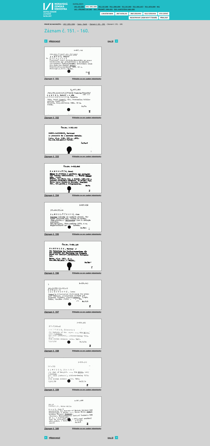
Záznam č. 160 (51, 429)
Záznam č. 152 (51, 118)
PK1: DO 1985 (103, 7)
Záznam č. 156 (51, 273)
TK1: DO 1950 (126, 7)
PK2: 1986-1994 (115, 7)
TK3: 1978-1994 (150, 7)
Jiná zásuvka (135, 13)
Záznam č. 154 (51, 195)
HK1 (158, 7)
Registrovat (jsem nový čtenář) (143, 17)
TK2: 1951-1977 (138, 7)
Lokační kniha (107, 13)
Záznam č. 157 (51, 312)
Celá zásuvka (150, 13)
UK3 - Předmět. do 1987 (83, 9)
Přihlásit (164, 17)
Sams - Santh (82, 24)
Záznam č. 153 (51, 156)
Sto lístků (163, 13)
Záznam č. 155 (51, 234)
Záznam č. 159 (51, 390)
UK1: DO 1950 (79, 7)
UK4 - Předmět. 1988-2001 (103, 9)
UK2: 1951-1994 (91, 7)
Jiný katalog (121, 13)
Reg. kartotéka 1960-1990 (124, 9)
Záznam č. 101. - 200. (97, 24)
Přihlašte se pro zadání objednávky (86, 79)
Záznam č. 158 (51, 351)
